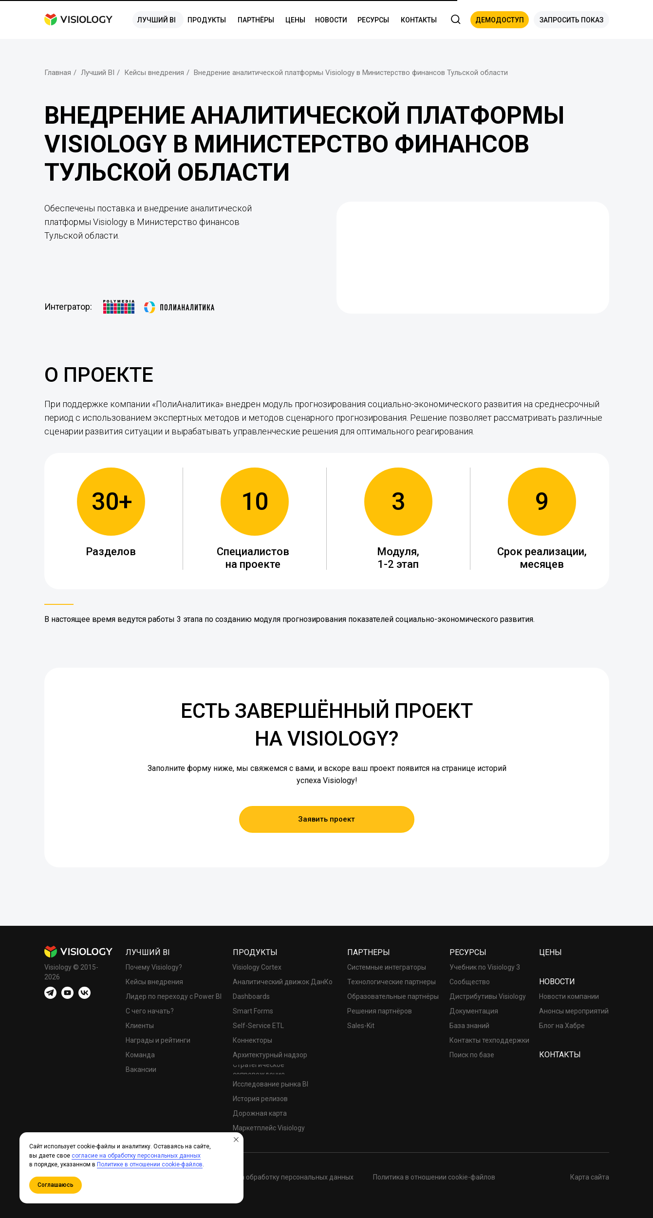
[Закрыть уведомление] (236, 1139)
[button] (499, 19)
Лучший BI (97, 72)
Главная (57, 72)
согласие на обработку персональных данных (136, 1155)
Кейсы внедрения (154, 72)
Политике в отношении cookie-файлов (150, 1164)
